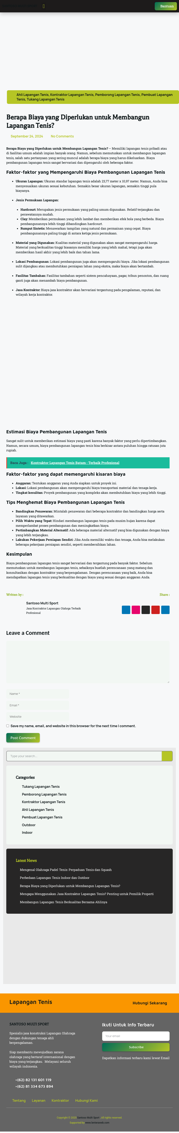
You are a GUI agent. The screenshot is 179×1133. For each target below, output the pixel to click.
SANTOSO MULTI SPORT (19, 7)
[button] (43, 7)
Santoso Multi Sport (88, 1119)
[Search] (167, 758)
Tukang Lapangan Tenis (45, 100)
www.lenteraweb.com (97, 1124)
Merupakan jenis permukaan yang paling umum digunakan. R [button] (82, 211)
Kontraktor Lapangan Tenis (72, 96)
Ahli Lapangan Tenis (33, 96)
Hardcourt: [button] (28, 211)
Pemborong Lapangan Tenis (117, 96)
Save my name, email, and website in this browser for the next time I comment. (73, 727)
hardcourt (95, 225)
